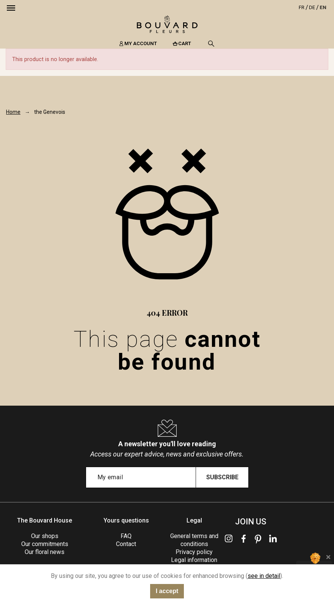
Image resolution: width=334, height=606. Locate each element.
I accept (167, 591)
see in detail (264, 575)
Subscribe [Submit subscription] (222, 477)
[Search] (211, 44)
